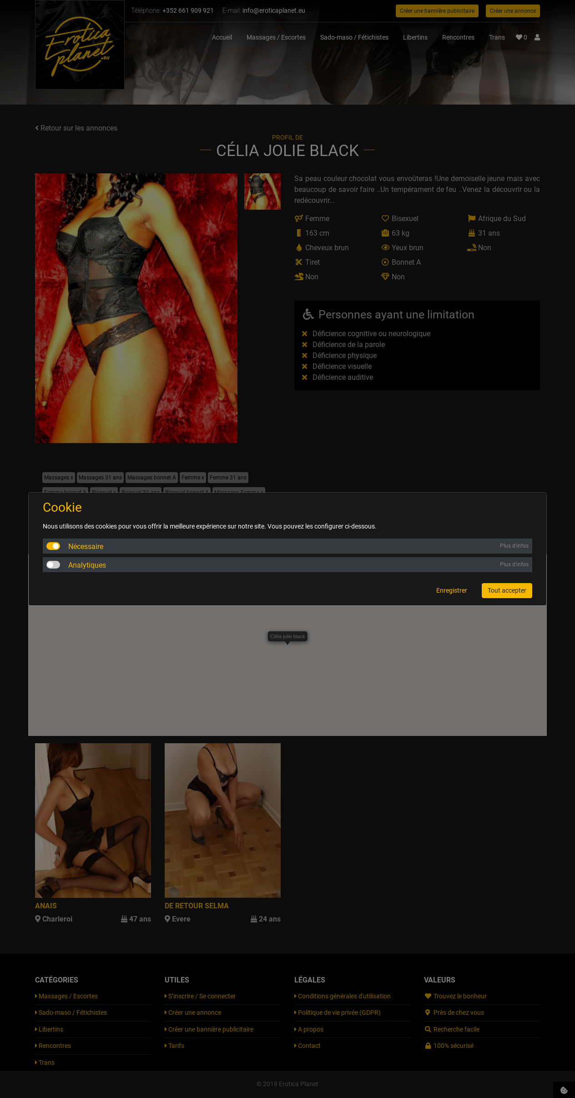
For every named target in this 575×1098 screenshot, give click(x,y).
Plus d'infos (514, 546)
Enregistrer (451, 590)
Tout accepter (507, 590)
